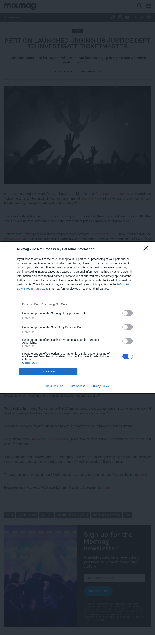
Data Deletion (54, 386)
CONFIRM (48, 371)
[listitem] (77, 304)
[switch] (127, 313)
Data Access (77, 386)
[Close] (147, 249)
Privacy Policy (100, 386)
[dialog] (77, 318)
